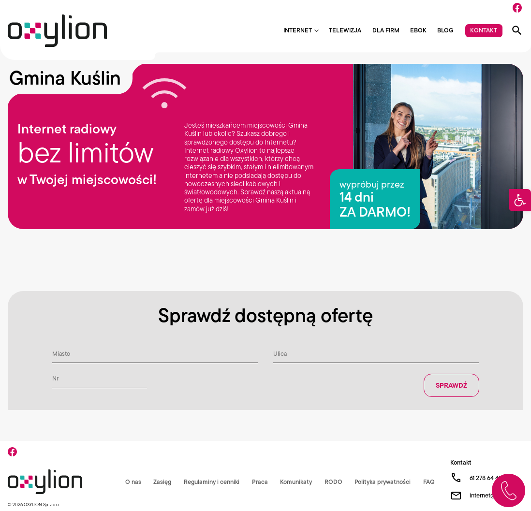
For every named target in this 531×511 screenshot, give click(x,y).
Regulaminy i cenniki (211, 481)
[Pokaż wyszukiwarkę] (517, 30)
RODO (333, 481)
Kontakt (483, 30)
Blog (445, 31)
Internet (297, 31)
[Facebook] (517, 8)
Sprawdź (451, 385)
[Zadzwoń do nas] (508, 490)
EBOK (418, 31)
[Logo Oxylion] (57, 31)
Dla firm (385, 31)
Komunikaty (296, 481)
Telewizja (345, 31)
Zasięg (162, 481)
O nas (133, 481)
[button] (520, 200)
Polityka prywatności (382, 481)
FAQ (429, 481)
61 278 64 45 (486, 478)
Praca (260, 481)
